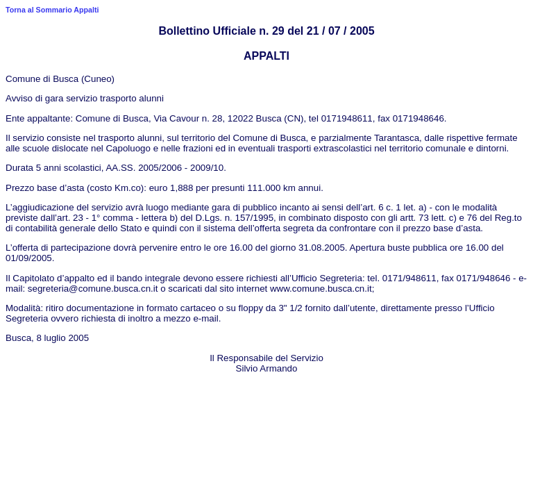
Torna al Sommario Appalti (52, 10)
